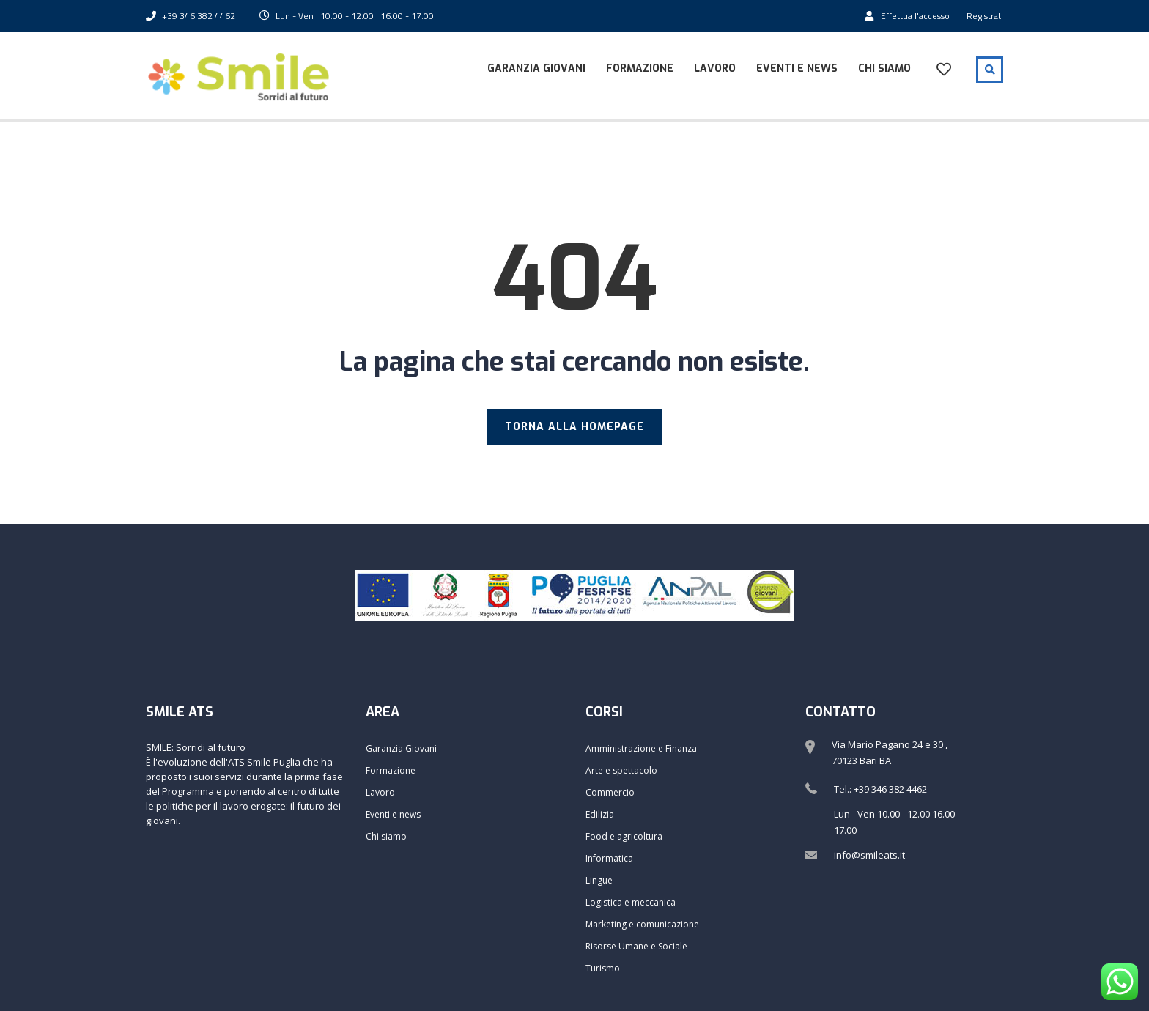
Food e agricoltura (623, 836)
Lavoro (715, 68)
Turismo (602, 968)
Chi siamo (884, 68)
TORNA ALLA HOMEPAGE (574, 427)
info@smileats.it (869, 855)
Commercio (610, 792)
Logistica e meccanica (630, 902)
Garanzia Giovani (536, 68)
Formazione (639, 68)
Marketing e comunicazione (642, 924)
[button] (1118, 20)
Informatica (609, 858)
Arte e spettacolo (621, 770)
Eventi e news (797, 68)
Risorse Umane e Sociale (636, 946)
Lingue (599, 880)
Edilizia (599, 814)
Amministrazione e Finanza (641, 748)
